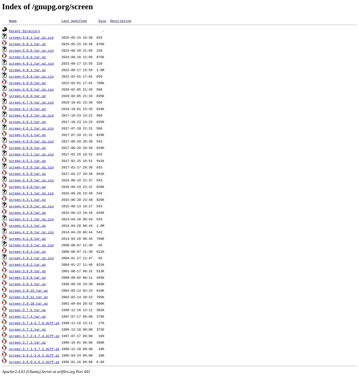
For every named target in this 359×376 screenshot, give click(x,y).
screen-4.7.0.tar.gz (27, 109)
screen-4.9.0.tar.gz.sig (31, 76)
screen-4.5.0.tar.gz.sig (31, 167)
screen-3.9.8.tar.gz (27, 277)
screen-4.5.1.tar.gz (27, 160)
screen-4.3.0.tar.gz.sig (31, 206)
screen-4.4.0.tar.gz (27, 186)
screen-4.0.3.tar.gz (27, 251)
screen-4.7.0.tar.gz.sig (31, 102)
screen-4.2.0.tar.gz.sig (31, 232)
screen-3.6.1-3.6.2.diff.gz (34, 355)
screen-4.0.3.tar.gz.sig (31, 245)
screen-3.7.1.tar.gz (27, 342)
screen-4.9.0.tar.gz (27, 83)
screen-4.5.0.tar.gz (27, 173)
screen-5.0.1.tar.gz (27, 44)
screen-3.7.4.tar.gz (27, 316)
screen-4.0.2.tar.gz (27, 264)
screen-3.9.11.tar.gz (28, 297)
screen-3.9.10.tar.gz (28, 303)
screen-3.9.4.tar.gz (27, 284)
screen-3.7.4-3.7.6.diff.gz (34, 323)
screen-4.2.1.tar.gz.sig (31, 219)
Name (13, 20)
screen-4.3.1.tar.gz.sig (31, 193)
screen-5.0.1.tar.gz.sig (31, 37)
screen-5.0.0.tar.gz (27, 57)
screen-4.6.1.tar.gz (27, 134)
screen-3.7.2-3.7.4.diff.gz (34, 336)
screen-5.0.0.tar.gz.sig (31, 50)
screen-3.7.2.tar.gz (27, 329)
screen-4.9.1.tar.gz (27, 70)
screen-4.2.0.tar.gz (27, 238)
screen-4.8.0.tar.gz (27, 96)
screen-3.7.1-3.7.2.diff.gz (34, 349)
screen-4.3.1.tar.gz (27, 199)
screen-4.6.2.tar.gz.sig (31, 115)
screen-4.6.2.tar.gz (27, 122)
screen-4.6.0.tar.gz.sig (31, 141)
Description (120, 20)
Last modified (74, 20)
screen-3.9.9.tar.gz (27, 271)
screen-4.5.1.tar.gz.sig (31, 154)
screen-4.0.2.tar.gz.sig (31, 258)
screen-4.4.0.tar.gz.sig (31, 180)
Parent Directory (24, 31)
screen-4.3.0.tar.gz (27, 212)
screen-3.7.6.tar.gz (27, 310)
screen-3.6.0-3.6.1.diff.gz (34, 362)
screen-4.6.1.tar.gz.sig (31, 128)
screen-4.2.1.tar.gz (27, 225)
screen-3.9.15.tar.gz (28, 290)
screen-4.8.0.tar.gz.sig (31, 89)
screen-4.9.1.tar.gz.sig (31, 63)
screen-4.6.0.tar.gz (27, 147)
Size (102, 20)
